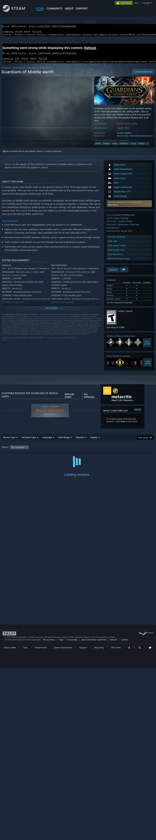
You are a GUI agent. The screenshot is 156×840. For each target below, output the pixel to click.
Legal (61, 809)
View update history (117, 249)
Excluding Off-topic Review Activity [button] (50, 451)
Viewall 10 (147, 366)
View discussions (115, 258)
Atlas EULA (113, 209)
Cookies (124, 809)
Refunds (113, 809)
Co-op (133, 147)
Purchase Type (29, 441)
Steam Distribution (63, 816)
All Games (6, 71)
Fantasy (141, 147)
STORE (40, 8)
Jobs (25, 816)
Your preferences (89, 399)
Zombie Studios (124, 137)
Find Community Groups (119, 262)
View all (138, 413)
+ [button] (147, 147)
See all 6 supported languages (120, 306)
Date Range (63, 441)
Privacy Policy (49, 809)
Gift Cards (116, 816)
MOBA (97, 147)
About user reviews (69, 399)
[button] (129, 207)
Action (114, 147)
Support (83, 816)
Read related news (116, 254)
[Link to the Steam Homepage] (17, 11)
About (69, 8)
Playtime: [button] (75, 451)
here (123, 425)
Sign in (6, 155)
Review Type (9, 441)
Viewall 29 (147, 346)
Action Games (19, 71)
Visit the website (116, 241)
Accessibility (72, 809)
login (136, 3)
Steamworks (41, 816)
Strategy (106, 147)
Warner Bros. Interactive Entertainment (135, 139)
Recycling (99, 816)
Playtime (80, 441)
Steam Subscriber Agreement (93, 809)
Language (47, 441)
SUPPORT (82, 8)
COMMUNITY (55, 8)
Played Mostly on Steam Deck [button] (98, 451)
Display (94, 441)
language (146, 3)
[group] (78, 451)
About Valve (10, 816)
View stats (112, 245)
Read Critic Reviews (122, 404)
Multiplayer (124, 147)
